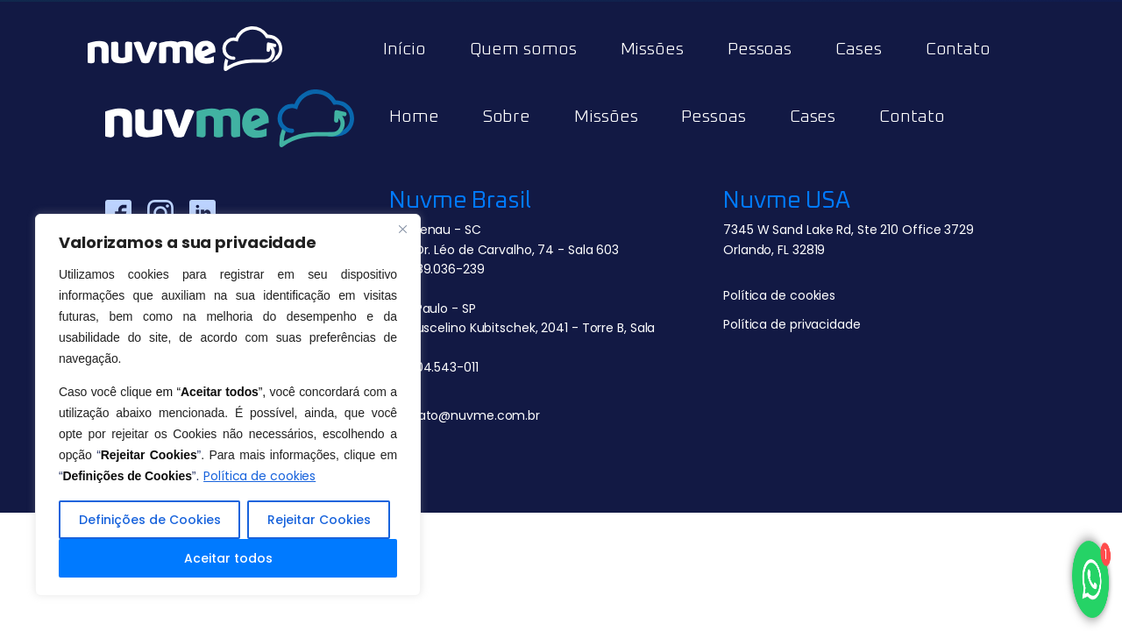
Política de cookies (259, 476)
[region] (228, 405)
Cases (858, 49)
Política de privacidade (792, 324)
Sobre (507, 116)
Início (404, 49)
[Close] (402, 228)
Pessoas (760, 49)
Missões (652, 49)
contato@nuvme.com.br (464, 415)
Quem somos (523, 49)
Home (414, 116)
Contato (958, 49)
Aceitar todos (228, 558)
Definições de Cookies (150, 519)
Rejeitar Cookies (319, 519)
